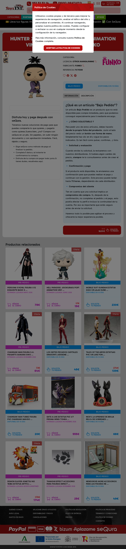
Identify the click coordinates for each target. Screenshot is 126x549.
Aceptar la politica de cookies (63, 48)
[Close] (91, 7)
